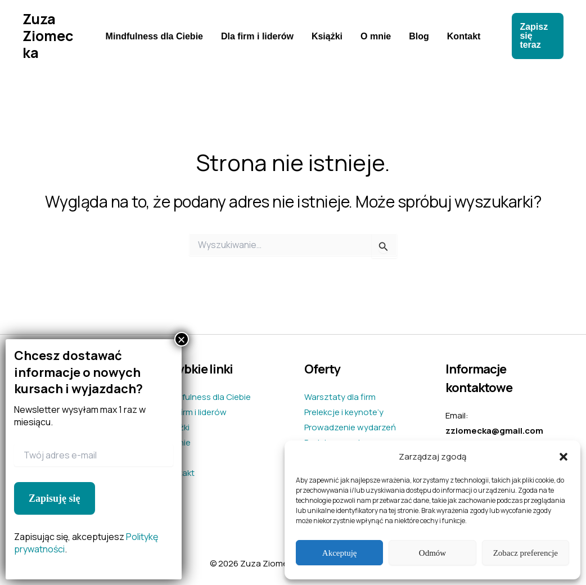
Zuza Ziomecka (47, 35)
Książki (327, 36)
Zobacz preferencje (525, 552)
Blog (419, 36)
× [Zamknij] (182, 339)
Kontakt (464, 36)
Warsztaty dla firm (340, 397)
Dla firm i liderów (257, 36)
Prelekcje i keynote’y (344, 412)
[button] (563, 456)
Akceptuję (339, 552)
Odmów (432, 552)
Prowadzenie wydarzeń (350, 427)
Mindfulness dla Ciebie (154, 36)
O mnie (375, 36)
